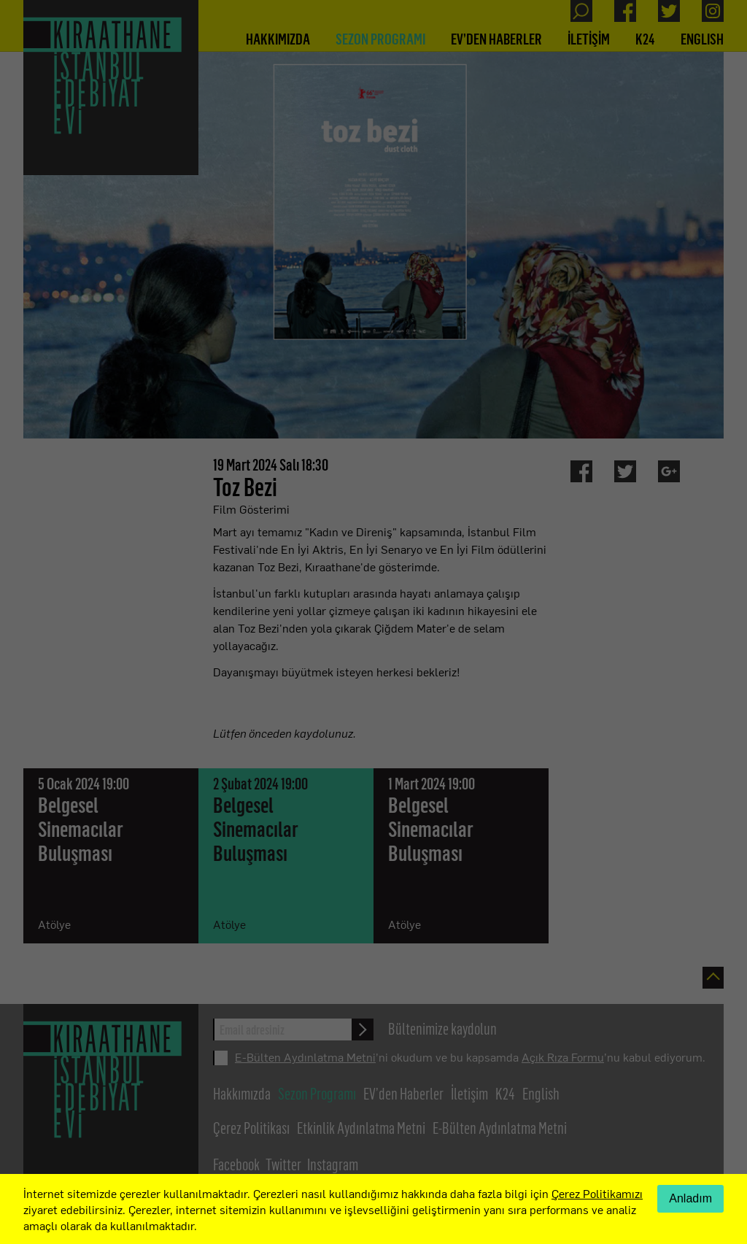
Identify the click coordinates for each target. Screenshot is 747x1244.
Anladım (690, 1198)
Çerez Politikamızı (597, 1193)
